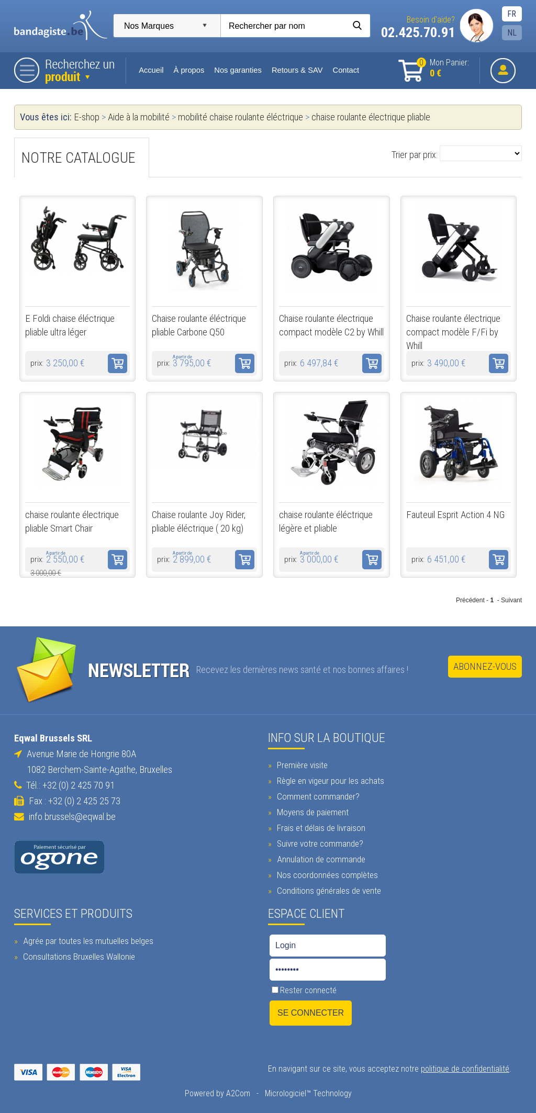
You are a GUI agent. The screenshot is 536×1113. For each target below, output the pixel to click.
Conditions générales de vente (327, 889)
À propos (188, 70)
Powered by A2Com (217, 1092)
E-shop (86, 117)
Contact (345, 70)
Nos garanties (237, 70)
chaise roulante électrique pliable (370, 117)
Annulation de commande (319, 858)
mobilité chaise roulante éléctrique (240, 117)
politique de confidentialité (465, 1068)
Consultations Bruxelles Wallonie (77, 955)
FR (512, 14)
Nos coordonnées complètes (326, 874)
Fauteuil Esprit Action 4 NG (455, 515)
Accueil (151, 70)
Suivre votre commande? (318, 842)
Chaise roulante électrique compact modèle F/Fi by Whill (453, 332)
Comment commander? (317, 795)
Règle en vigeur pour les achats (329, 779)
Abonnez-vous (485, 666)
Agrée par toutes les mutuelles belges (86, 940)
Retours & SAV (297, 70)
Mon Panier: (443, 68)
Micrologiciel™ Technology (307, 1092)
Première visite (301, 764)
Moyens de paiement (311, 811)
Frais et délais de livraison (319, 827)
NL (512, 33)
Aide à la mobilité (138, 117)
